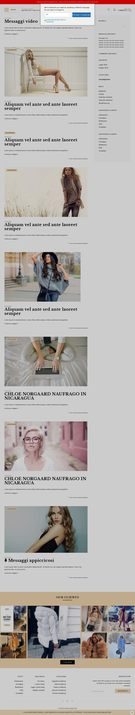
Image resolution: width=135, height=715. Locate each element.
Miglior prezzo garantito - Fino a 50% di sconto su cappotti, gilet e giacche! (67, 2)
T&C (75, 708)
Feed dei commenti (106, 100)
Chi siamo (40, 681)
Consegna (102, 118)
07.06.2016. (8, 557)
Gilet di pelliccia (60, 684)
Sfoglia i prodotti (38, 690)
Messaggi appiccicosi (31, 560)
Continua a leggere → (11, 34)
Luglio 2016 (103, 65)
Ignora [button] (132, 712)
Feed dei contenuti (105, 97)
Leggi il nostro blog (37, 687)
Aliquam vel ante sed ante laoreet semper (40, 106)
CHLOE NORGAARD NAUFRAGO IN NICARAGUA (45, 396)
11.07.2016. (8, 18)
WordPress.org (104, 103)
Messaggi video (21, 21)
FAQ (100, 124)
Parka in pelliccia (60, 687)
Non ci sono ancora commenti (79, 38)
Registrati (102, 91)
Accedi (101, 94)
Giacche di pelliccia (59, 690)
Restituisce (103, 121)
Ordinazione (103, 115)
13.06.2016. (8, 391)
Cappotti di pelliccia (59, 681)
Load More (67, 662)
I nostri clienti (39, 684)
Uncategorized (11, 49)
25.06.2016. (8, 101)
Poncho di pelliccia (59, 693)
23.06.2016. (8, 221)
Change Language (81, 15)
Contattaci (102, 127)
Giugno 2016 (103, 68)
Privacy (71, 708)
